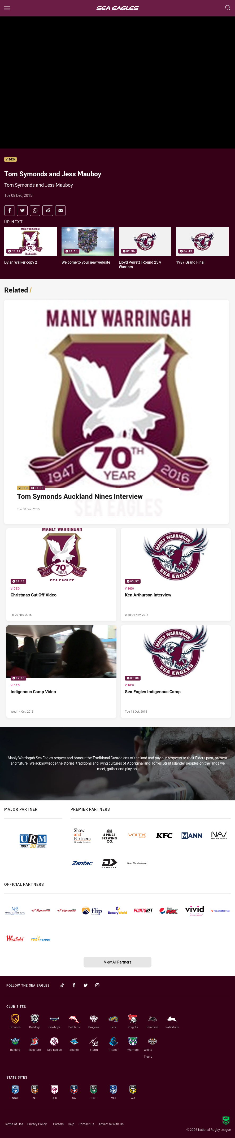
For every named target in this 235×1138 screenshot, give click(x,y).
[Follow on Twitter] (86, 985)
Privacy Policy (37, 1124)
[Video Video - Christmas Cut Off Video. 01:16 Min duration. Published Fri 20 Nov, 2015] (61, 574)
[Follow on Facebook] (74, 985)
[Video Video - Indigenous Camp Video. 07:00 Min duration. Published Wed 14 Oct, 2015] (61, 671)
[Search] (228, 8)
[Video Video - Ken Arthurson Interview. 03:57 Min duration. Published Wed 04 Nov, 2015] (176, 574)
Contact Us (86, 1124)
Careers (58, 1124)
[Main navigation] (7, 8)
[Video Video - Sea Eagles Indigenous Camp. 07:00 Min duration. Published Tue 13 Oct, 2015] (176, 671)
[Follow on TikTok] (62, 985)
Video (10, 159)
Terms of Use (13, 1124)
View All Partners (117, 962)
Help (71, 1124)
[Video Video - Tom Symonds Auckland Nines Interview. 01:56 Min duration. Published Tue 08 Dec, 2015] (116, 412)
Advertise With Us (111, 1124)
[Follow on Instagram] (97, 985)
